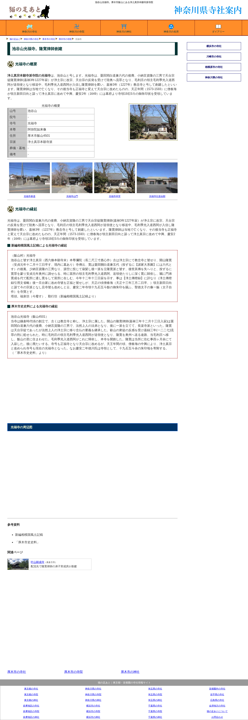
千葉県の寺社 (155, 705)
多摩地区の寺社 (31, 705)
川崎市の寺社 (213, 56)
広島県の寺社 (217, 700)
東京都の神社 (31, 700)
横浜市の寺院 (93, 711)
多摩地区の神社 (31, 717)
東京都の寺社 (31, 688)
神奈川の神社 (124, 28)
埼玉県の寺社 (155, 688)
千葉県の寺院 (155, 711)
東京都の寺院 (31, 694)
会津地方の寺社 (217, 705)
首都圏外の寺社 (217, 688)
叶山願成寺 (37, 562)
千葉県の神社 (155, 717)
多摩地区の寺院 (31, 711)
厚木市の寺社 (48, 39)
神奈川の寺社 (29, 28)
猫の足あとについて (217, 711)
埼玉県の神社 (155, 700)
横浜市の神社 (93, 717)
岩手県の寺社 (217, 694)
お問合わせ (217, 717)
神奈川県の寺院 (93, 694)
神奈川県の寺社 (31, 39)
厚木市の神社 (130, 671)
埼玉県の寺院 (155, 694)
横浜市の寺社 (213, 46)
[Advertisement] (92, 393)
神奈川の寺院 (76, 28)
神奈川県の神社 (93, 700)
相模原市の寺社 (214, 67)
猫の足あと (15, 39)
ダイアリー (218, 28)
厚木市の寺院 (65, 39)
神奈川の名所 (171, 28)
